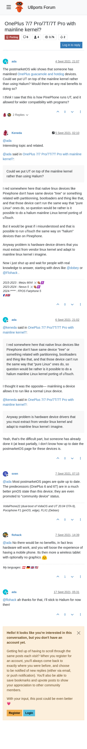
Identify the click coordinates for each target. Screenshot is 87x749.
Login (29, 713)
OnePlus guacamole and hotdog (41, 74)
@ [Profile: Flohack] (10, 273)
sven (15, 473)
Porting (12, 37)
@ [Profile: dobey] (73, 268)
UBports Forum (41, 7)
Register (14, 713)
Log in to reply (71, 45)
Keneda (17, 133)
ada (14, 61)
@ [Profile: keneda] (10, 327)
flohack (17, 535)
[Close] (78, 633)
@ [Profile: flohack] (9, 600)
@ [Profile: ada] (7, 141)
